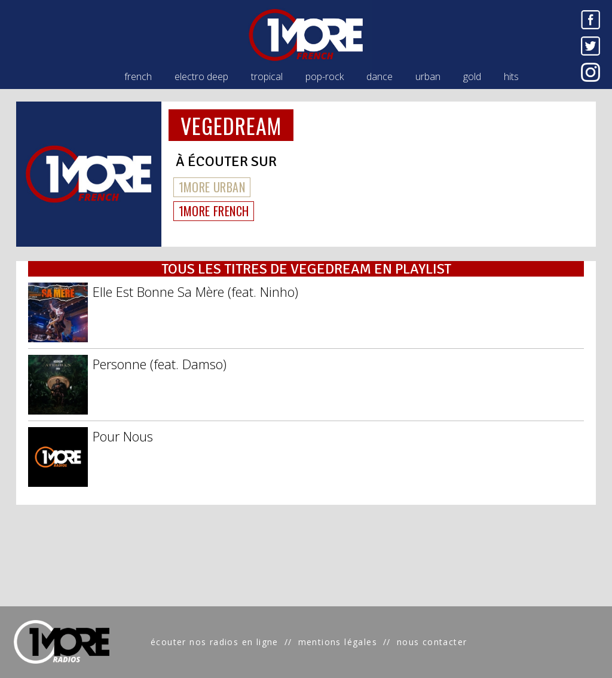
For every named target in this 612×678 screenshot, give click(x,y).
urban (427, 76)
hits (511, 76)
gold (472, 76)
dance (379, 76)
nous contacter (432, 642)
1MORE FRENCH (214, 211)
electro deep (201, 76)
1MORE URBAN (212, 187)
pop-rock (324, 76)
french (138, 76)
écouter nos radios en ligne (215, 642)
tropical (267, 76)
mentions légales (337, 642)
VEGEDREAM (231, 125)
